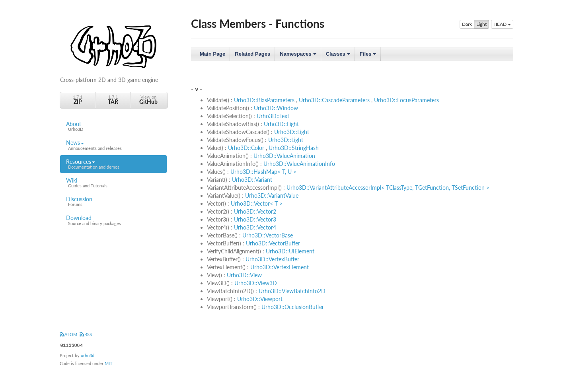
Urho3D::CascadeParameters (334, 100)
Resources (113, 164)
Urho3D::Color (246, 147)
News (113, 145)
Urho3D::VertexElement (279, 267)
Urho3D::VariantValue (271, 195)
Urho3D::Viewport (260, 299)
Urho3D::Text (273, 116)
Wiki (113, 183)
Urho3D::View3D (255, 283)
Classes (338, 56)
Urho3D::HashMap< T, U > (263, 171)
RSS (86, 334)
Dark (467, 24)
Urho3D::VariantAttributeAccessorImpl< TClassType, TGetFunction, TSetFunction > (387, 187)
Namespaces (299, 56)
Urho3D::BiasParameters (264, 100)
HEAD (502, 24)
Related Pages (252, 54)
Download (113, 220)
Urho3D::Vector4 (255, 227)
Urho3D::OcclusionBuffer (292, 306)
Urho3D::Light (281, 124)
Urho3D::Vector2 (255, 211)
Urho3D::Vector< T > (257, 203)
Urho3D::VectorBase (267, 235)
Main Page (212, 54)
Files (369, 56)
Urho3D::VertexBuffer (272, 259)
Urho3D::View (244, 275)
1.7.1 (77, 99)
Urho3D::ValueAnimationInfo (299, 163)
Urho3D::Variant (252, 179)
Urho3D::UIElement (290, 251)
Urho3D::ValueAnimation (284, 155)
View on (148, 99)
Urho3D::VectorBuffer (273, 243)
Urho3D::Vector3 (255, 219)
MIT (109, 363)
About (113, 126)
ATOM (68, 334)
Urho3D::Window (276, 108)
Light (481, 24)
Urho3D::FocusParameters (406, 100)
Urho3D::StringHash (294, 147)
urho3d (87, 355)
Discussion (113, 202)
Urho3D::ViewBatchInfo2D (292, 291)
